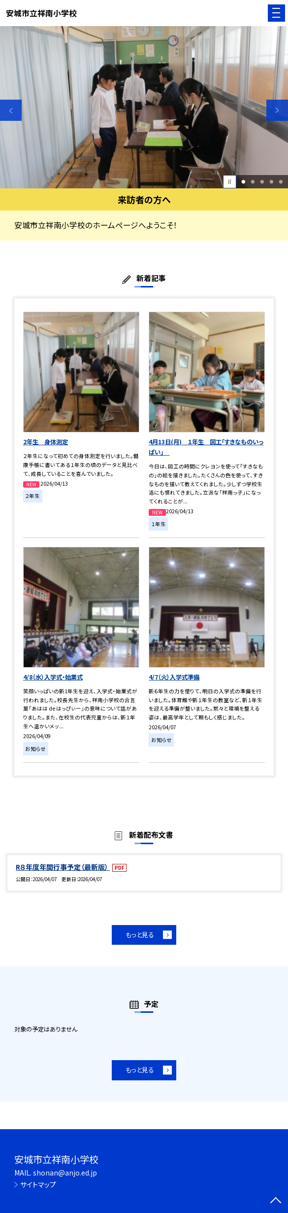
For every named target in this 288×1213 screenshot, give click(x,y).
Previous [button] (11, 110)
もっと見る (140, 934)
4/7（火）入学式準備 (174, 677)
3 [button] (262, 181)
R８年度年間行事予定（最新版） (63, 867)
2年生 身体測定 (45, 441)
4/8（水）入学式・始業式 (53, 677)
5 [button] (281, 181)
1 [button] (244, 181)
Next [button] (277, 110)
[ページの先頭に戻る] (275, 1201)
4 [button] (271, 181)
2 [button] (253, 181)
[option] (144, 107)
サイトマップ (38, 1184)
